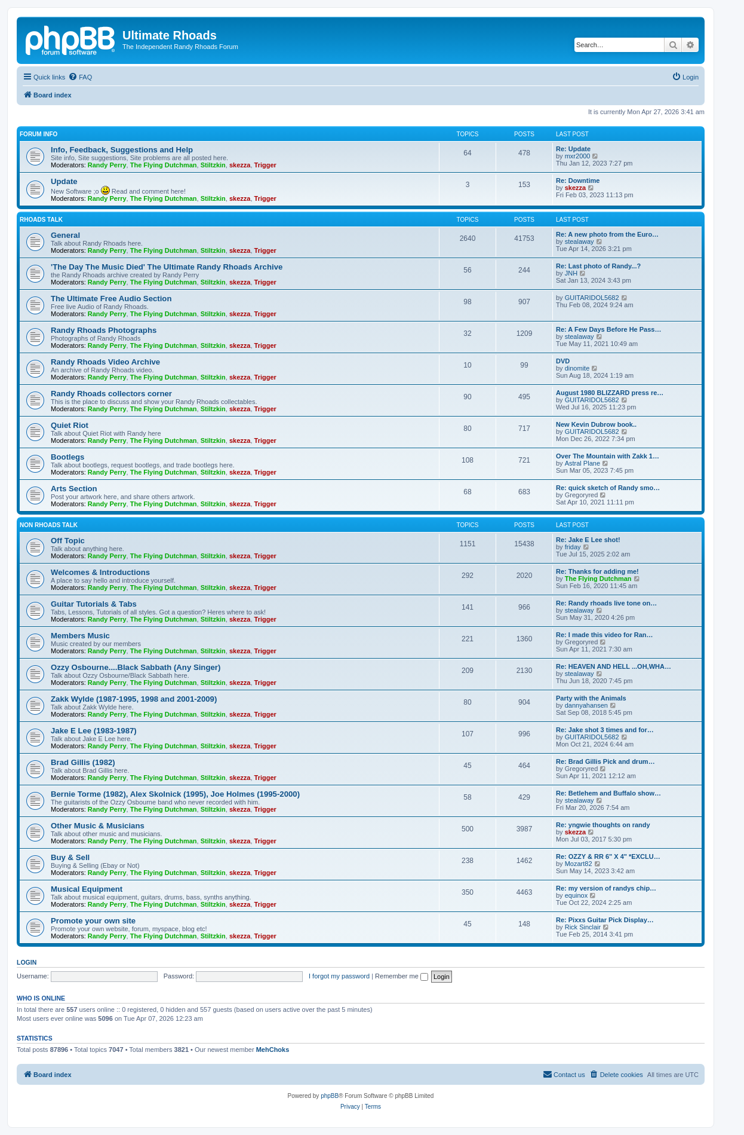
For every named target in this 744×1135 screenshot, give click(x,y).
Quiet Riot (69, 425)
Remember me (401, 976)
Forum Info (38, 134)
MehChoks (273, 1049)
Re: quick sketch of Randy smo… (608, 487)
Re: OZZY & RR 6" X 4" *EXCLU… (608, 856)
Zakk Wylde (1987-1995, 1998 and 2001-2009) (134, 699)
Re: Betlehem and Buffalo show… (608, 793)
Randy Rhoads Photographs (103, 330)
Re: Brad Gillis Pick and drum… (605, 761)
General (65, 235)
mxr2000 (578, 156)
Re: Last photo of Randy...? (598, 266)
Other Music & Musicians (98, 825)
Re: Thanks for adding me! (597, 571)
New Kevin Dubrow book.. (596, 424)
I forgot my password (339, 976)
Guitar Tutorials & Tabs (94, 603)
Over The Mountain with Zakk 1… (607, 456)
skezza (239, 165)
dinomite (577, 368)
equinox (576, 895)
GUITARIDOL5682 (592, 297)
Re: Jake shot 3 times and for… (605, 729)
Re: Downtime (577, 180)
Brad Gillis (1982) (83, 762)
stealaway (579, 241)
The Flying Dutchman (163, 165)
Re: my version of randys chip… (606, 888)
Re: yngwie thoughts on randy (603, 824)
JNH (571, 273)
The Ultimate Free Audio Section (111, 298)
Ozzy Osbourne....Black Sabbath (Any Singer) (135, 667)
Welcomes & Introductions (100, 572)
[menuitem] (80, 77)
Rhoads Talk (41, 219)
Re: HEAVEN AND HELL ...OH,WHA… (613, 666)
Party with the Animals (591, 698)
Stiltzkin (213, 165)
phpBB (330, 1096)
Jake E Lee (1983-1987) (94, 730)
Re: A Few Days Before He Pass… (608, 329)
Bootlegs (67, 456)
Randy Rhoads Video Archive (105, 361)
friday (573, 546)
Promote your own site (93, 920)
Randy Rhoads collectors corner (111, 393)
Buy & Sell (70, 857)
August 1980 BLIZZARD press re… (609, 392)
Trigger (265, 165)
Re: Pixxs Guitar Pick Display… (605, 919)
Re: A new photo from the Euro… (607, 234)
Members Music (80, 635)
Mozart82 (578, 863)
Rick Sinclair (583, 927)
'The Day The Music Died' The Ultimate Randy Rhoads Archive (166, 266)
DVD (563, 361)
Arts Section (74, 488)
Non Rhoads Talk (49, 525)
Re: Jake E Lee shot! (588, 539)
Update (64, 181)
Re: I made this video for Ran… (604, 634)
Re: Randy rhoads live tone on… (606, 603)
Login (26, 962)
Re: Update (573, 148)
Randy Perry (107, 165)
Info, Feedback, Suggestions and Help (122, 149)
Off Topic (68, 540)
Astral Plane (582, 463)
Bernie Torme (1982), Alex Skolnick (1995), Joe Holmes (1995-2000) (175, 794)
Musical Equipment (86, 889)
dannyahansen (586, 705)
